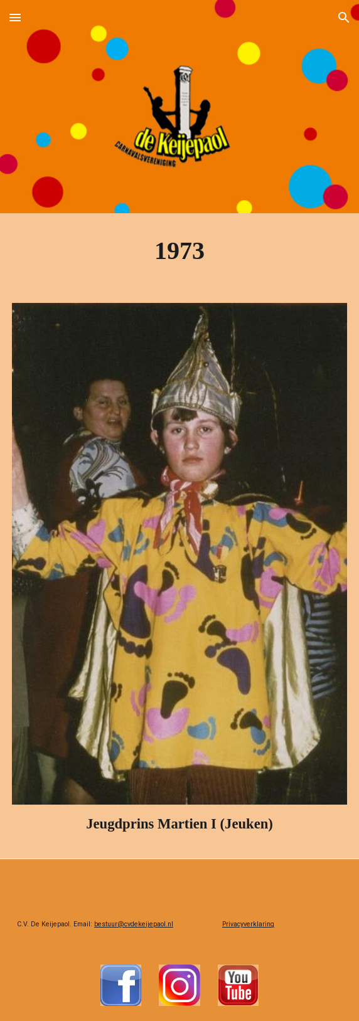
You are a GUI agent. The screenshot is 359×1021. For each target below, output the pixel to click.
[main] (179, 250)
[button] (15, 17)
